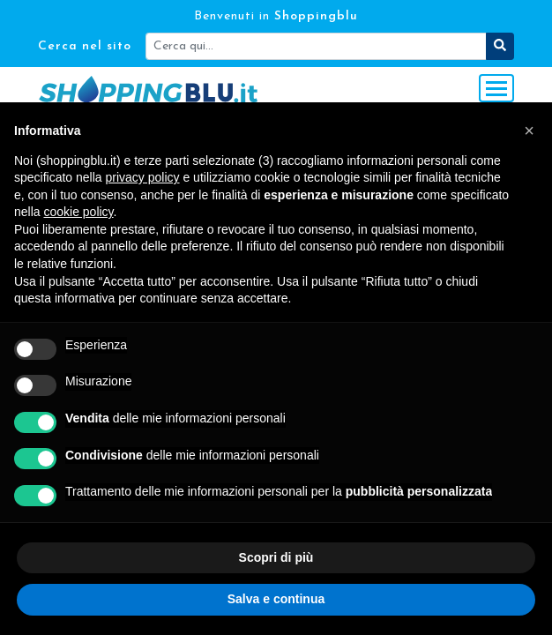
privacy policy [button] (143, 177)
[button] (529, 130)
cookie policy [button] (78, 212)
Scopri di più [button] (276, 557)
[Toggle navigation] (496, 88)
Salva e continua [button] (276, 599)
